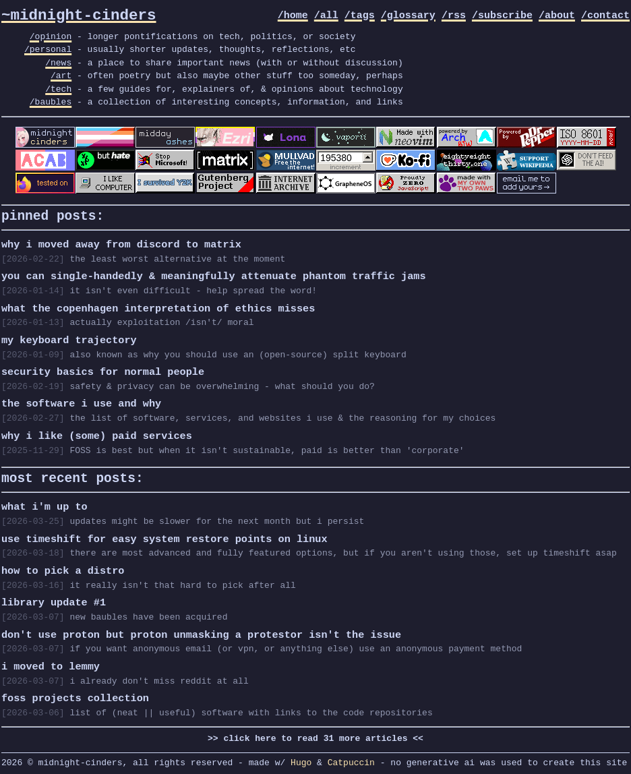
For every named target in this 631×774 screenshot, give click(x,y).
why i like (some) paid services (96, 434)
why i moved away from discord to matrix (121, 242)
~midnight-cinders (78, 15)
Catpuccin (351, 760)
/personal (47, 49)
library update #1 (53, 600)
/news (58, 63)
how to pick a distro (62, 569)
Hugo (301, 760)
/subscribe (502, 16)
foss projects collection (75, 696)
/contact (605, 16)
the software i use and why (81, 402)
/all (326, 16)
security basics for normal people (102, 370)
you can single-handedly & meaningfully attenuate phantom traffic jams (213, 274)
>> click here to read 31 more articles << (315, 736)
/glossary (408, 16)
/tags (359, 16)
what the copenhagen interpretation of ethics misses (158, 307)
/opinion (50, 36)
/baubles (50, 102)
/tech (58, 89)
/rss (454, 16)
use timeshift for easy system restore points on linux (164, 537)
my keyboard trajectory (69, 338)
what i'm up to (44, 505)
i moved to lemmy (50, 665)
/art (61, 75)
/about (557, 16)
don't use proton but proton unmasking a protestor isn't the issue (201, 633)
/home (293, 16)
